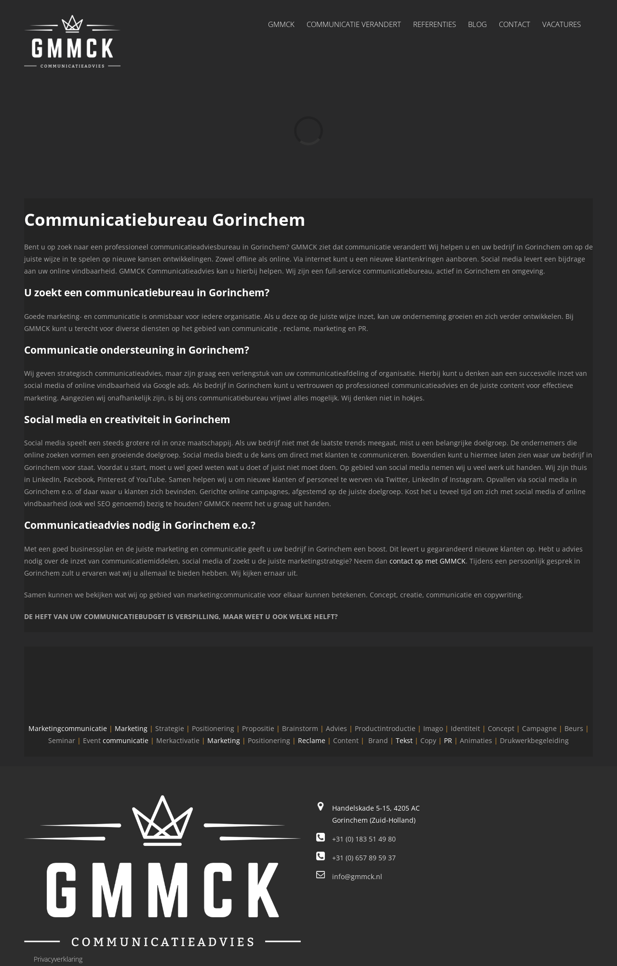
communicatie (125, 740)
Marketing (131, 728)
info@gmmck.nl (357, 876)
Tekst (404, 740)
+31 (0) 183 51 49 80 (364, 838)
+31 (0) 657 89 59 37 (364, 857)
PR (448, 740)
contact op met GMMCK (427, 561)
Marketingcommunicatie (67, 728)
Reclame (311, 740)
